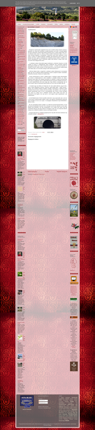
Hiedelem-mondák (21, 59)
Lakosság (19, 69)
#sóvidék (71, 154)
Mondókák (20, 74)
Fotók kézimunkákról (20, 50)
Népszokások (20, 87)
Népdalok (19, 78)
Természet (20, 114)
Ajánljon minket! (73, 218)
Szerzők (73, 24)
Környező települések (20, 68)
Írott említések (20, 64)
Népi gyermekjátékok (21, 80)
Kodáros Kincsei (74, 292)
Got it (78, 3)
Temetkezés (20, 112)
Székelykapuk (20, 108)
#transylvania (72, 159)
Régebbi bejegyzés (62, 171)
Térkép (56, 24)
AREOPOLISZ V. (73, 291)
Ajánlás (61, 24)
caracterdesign (73, 423)
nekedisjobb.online (47, 407)
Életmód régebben (21, 37)
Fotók (19, 48)
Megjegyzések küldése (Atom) (39, 174)
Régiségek (20, 94)
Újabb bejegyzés (32, 171)
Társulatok (20, 111)
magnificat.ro (72, 270)
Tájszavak (20, 109)
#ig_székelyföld (73, 158)
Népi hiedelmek (21, 83)
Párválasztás (20, 90)
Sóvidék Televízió (21, 102)
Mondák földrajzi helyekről (21, 72)
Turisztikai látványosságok (28, 24)
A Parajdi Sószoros (73, 50)
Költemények (20, 65)
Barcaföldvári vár (73, 52)
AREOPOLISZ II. (73, 287)
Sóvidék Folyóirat (21, 100)
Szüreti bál (24, 364)
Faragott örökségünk (20, 45)
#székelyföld (72, 156)
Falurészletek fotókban (20, 42)
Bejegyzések (42, 400)
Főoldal (19, 24)
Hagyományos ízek (21, 56)
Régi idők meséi (21, 92)
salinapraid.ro (40, 114)
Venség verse (24, 189)
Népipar (19, 85)
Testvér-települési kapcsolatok (21, 116)
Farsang (19, 46)
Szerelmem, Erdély (73, 49)
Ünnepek (19, 121)
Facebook (43, 24)
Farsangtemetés (24, 292)
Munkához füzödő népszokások (21, 76)
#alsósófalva (72, 153)
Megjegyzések (42, 402)
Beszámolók (20, 31)
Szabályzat (67, 24)
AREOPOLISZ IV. (73, 290)
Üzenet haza (20, 122)
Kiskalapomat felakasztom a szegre (20, 205)
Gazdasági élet (34, 134)
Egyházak (19, 35)
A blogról (19, 28)
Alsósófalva (20, 30)
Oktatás (19, 88)
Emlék (60, 400)
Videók (19, 124)
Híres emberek (20, 61)
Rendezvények (20, 96)
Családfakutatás (21, 33)
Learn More (73, 3)
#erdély (71, 155)
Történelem (20, 118)
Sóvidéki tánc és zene (63, 416)
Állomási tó (72, 47)
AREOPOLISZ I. (74, 286)
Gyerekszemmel (21, 53)
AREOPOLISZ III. (73, 288)
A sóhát (37, 24)
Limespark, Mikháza (72, 45)
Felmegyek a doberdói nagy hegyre (20, 381)
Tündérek (19, 119)
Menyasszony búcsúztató (20, 240)
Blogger (49, 425)
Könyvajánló (50, 24)
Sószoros (19, 98)
